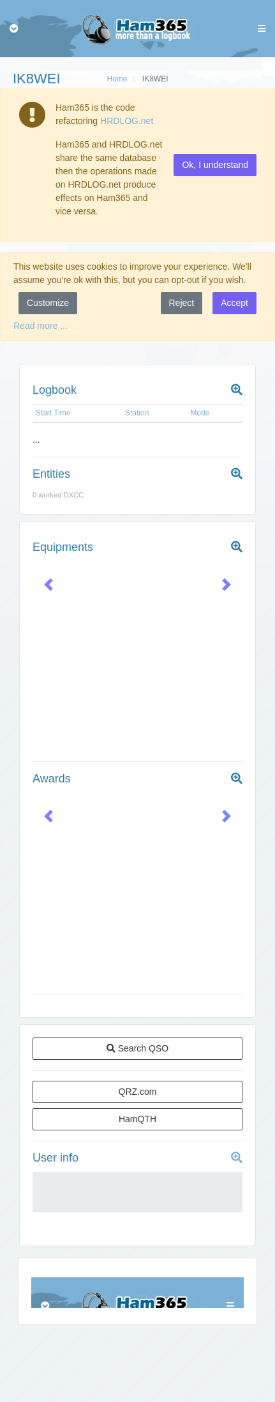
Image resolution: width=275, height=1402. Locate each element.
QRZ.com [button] (138, 1091)
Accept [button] (234, 303)
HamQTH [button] (137, 1119)
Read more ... (40, 326)
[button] (48, 584)
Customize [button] (48, 303)
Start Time (53, 412)
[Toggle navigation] (14, 28)
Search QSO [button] (137, 1048)
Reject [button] (182, 303)
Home (117, 78)
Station (137, 412)
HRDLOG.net (126, 121)
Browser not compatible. (137, 1292)
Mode (199, 412)
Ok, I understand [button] (215, 165)
